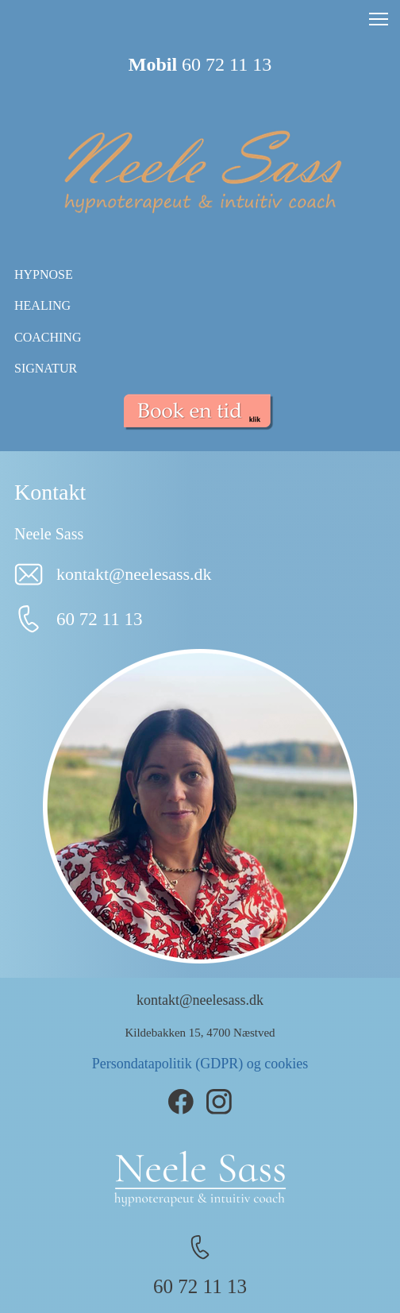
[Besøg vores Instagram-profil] (219, 1101)
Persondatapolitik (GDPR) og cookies (200, 1064)
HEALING (42, 305)
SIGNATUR (45, 368)
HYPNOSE (43, 274)
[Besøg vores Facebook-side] (181, 1101)
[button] (378, 19)
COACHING (47, 337)
